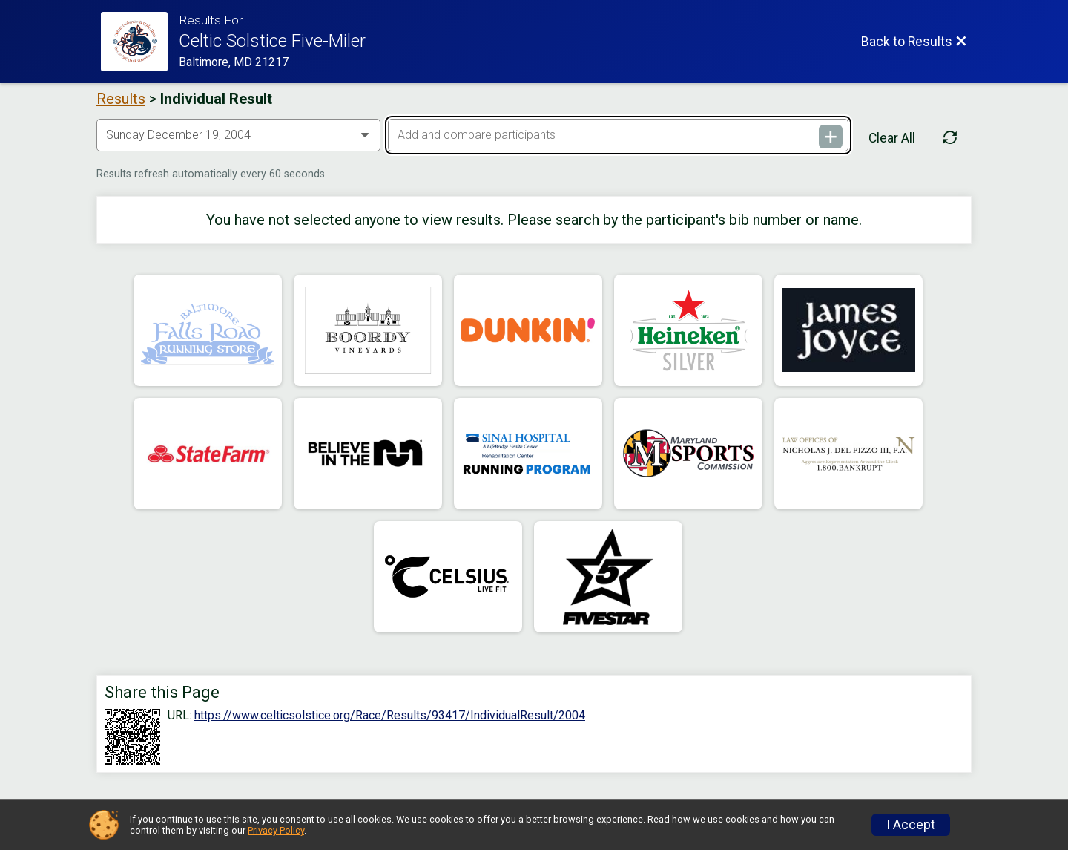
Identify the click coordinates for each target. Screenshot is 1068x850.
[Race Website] (140, 41)
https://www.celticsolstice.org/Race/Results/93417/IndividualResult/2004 (389, 715)
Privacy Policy (276, 830)
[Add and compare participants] (618, 135)
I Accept (910, 824)
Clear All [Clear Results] (891, 138)
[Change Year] (238, 135)
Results (120, 99)
